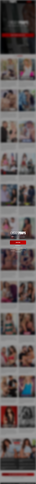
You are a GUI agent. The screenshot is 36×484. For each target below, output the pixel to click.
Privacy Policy (21, 248)
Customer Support (18, 251)
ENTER (18, 242)
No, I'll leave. (18, 245)
